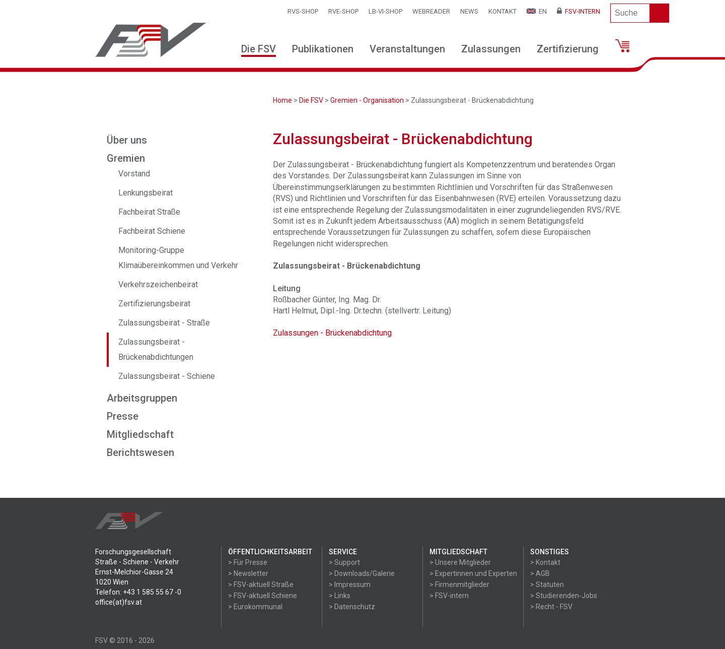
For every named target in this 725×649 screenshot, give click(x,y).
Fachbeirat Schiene (151, 231)
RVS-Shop (302, 11)
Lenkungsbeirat (145, 193)
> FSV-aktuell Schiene (262, 596)
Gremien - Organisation (367, 100)
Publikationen (322, 49)
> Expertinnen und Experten (473, 573)
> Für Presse (247, 562)
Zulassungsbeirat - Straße (164, 323)
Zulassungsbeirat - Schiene (166, 376)
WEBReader (431, 11)
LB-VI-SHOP (385, 11)
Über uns (127, 140)
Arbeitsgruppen (142, 398)
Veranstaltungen (407, 49)
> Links (339, 596)
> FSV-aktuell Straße (261, 584)
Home (282, 100)
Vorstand (134, 173)
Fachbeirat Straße (149, 212)
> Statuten (547, 584)
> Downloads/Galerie (362, 573)
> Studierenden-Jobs (563, 596)
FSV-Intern (578, 11)
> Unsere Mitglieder (460, 562)
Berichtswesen (140, 452)
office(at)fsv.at (118, 602)
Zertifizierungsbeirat (154, 303)
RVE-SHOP (343, 11)
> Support (344, 562)
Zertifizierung (568, 49)
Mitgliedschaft (140, 434)
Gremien (126, 158)
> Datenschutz (352, 607)
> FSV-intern (449, 596)
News (469, 11)
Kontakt (502, 11)
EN (537, 11)
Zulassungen (491, 49)
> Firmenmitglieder (459, 584)
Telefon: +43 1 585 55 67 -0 (138, 592)
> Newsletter (248, 573)
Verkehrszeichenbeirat (158, 284)
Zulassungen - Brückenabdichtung (332, 333)
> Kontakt (545, 562)
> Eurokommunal (255, 607)
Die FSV (258, 49)
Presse (122, 416)
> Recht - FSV (551, 607)
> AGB (540, 573)
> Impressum (350, 584)
